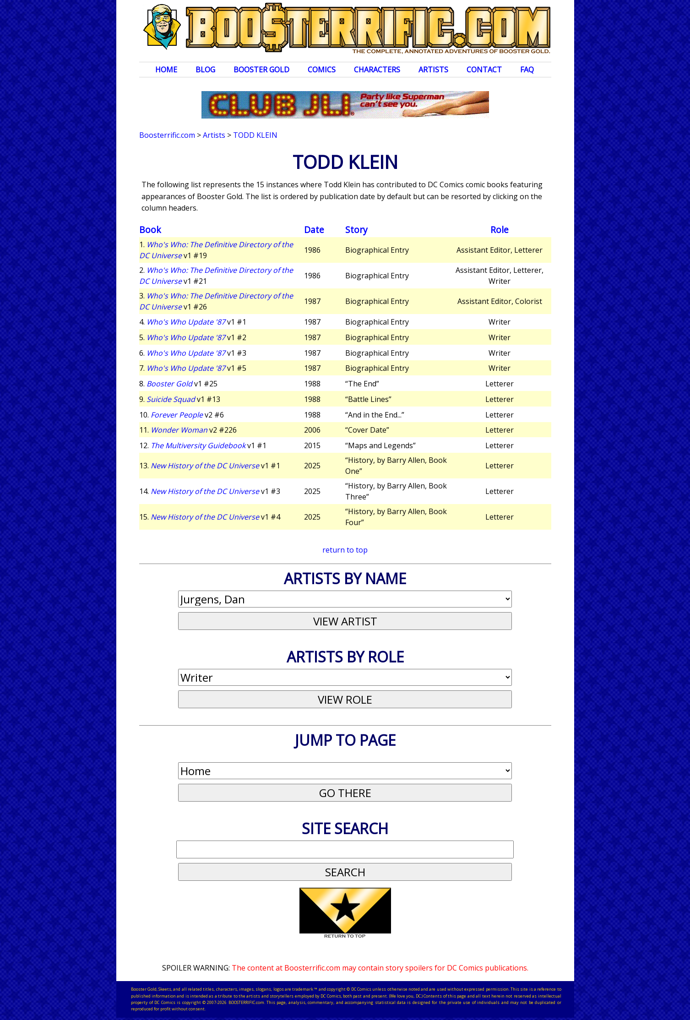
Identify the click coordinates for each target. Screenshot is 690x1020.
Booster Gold (261, 70)
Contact (484, 70)
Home (166, 70)
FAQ (527, 70)
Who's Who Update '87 (186, 322)
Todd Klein (255, 135)
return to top (345, 550)
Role (499, 229)
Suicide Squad (171, 399)
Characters (377, 70)
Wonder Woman (179, 430)
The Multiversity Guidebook (198, 445)
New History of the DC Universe (205, 466)
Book (150, 229)
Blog (205, 70)
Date (314, 229)
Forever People (177, 415)
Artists (433, 70)
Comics (322, 70)
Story (356, 229)
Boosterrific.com (167, 135)
